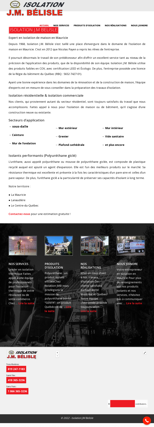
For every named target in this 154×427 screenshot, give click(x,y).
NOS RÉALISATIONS (115, 25)
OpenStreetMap (122, 403)
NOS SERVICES (61, 25)
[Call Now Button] (147, 421)
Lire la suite (26, 303)
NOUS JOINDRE (139, 25)
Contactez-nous (19, 214)
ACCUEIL (44, 25)
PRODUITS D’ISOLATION (87, 25)
